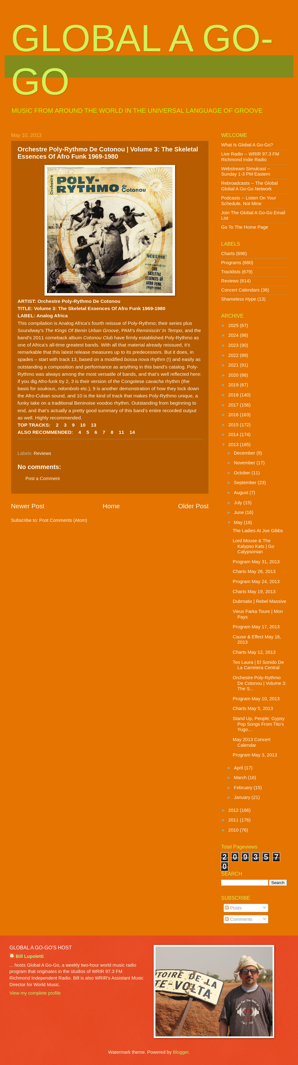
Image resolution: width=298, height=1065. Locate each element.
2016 (234, 414)
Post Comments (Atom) (63, 520)
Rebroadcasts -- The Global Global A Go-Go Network (249, 186)
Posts (233, 907)
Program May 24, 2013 (256, 581)
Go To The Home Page (244, 227)
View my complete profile (35, 993)
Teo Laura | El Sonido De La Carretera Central (258, 665)
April (239, 767)
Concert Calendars (240, 289)
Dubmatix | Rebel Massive (259, 601)
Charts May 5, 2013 (253, 708)
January (242, 797)
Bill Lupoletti (30, 956)
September (246, 482)
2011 (234, 819)
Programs (231, 262)
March (241, 777)
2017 (234, 404)
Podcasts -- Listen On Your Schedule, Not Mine (248, 200)
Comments (238, 919)
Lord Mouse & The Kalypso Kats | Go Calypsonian (253, 546)
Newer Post (27, 506)
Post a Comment (42, 478)
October (242, 472)
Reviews (42, 453)
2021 (234, 365)
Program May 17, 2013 (256, 626)
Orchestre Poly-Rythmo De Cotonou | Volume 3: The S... (259, 683)
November (245, 462)
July (238, 502)
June (239, 512)
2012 (234, 810)
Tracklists (231, 271)
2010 (234, 830)
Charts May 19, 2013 (254, 591)
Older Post (193, 506)
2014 (234, 434)
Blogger (181, 1052)
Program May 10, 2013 (256, 698)
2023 (234, 345)
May (239, 522)
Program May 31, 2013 (256, 561)
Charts (228, 253)
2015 (234, 424)
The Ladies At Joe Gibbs (258, 530)
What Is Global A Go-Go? (247, 144)
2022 (234, 355)
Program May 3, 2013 (255, 754)
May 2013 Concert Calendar (251, 742)
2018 (234, 394)
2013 (234, 444)
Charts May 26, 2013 (254, 571)
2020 (234, 375)
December (245, 453)
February (243, 787)
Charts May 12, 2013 (254, 652)
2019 (234, 384)
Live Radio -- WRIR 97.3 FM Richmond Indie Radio (250, 156)
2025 (234, 325)
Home (111, 506)
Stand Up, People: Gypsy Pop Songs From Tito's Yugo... (259, 724)
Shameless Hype (238, 299)
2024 (234, 335)
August (241, 492)
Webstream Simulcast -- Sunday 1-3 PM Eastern (245, 171)
